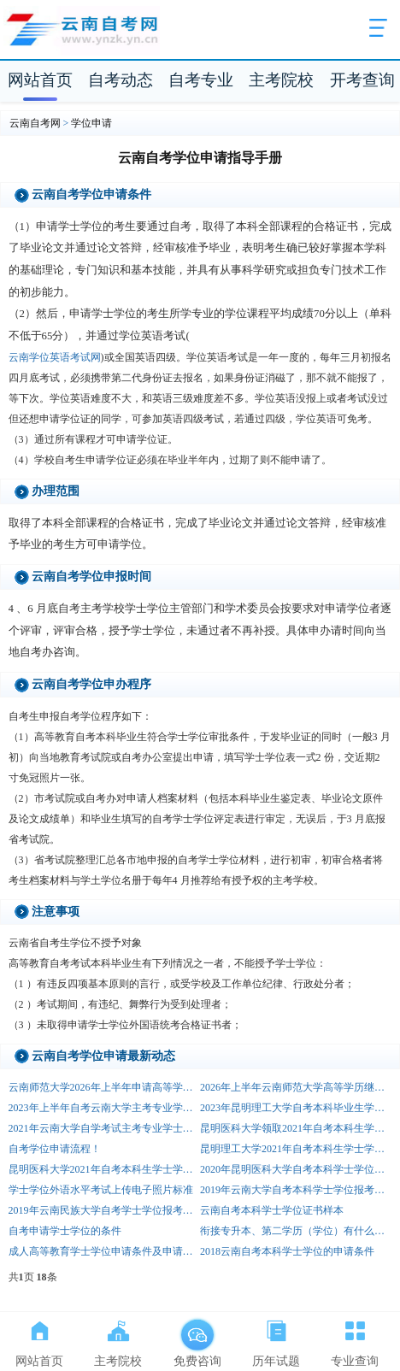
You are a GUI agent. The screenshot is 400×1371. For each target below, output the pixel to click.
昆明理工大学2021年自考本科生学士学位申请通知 (295, 1149)
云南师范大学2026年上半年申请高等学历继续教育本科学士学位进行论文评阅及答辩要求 (104, 1087)
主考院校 (281, 80)
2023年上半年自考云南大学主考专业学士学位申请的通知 (104, 1108)
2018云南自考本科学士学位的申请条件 (287, 1251)
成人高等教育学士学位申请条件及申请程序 (104, 1251)
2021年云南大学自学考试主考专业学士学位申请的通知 (104, 1128)
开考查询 (362, 80)
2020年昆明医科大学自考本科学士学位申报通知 (295, 1169)
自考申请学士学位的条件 (65, 1231)
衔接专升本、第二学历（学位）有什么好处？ (295, 1231)
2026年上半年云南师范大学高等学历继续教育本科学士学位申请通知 (295, 1087)
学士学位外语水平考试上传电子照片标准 (101, 1190)
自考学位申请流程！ (55, 1149)
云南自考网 (35, 123)
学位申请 (91, 123)
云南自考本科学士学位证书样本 (272, 1210)
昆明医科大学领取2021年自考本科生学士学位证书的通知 (295, 1128)
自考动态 (120, 80)
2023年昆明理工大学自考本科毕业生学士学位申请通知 (295, 1108)
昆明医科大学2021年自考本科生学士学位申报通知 (104, 1169)
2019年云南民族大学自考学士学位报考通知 (104, 1210)
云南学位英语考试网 (55, 357)
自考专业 (200, 80)
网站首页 (40, 80)
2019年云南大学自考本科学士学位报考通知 (295, 1190)
